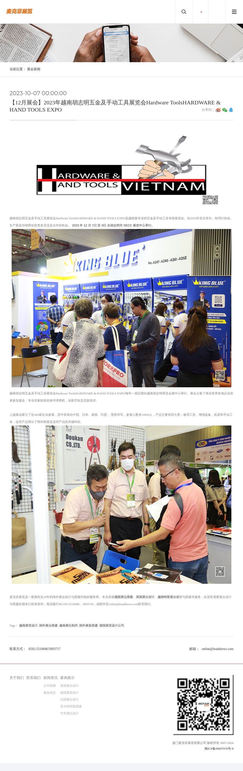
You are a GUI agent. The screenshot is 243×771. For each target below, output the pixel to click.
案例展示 (67, 678)
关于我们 (16, 678)
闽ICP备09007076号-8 (219, 748)
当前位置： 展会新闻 (24, 69)
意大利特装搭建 (71, 706)
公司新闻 (49, 685)
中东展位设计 (69, 713)
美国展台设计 (69, 685)
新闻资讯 (50, 678)
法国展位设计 (69, 699)
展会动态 (49, 692)
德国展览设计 (69, 692)
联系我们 (33, 678)
